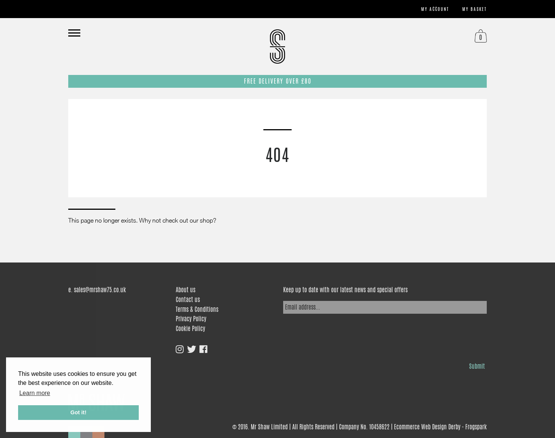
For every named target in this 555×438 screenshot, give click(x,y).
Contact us (188, 299)
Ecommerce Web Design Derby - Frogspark (440, 427)
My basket (474, 9)
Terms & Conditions (197, 309)
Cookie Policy (190, 328)
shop (206, 220)
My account (435, 9)
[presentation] (340, 336)
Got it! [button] (78, 412)
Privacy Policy (191, 318)
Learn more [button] (34, 393)
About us (185, 289)
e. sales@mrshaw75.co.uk (97, 289)
